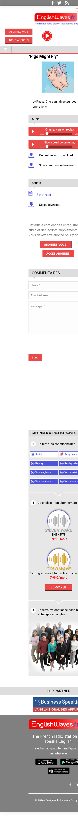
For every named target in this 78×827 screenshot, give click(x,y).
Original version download (36, 165)
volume (67, 141)
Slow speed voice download (37, 175)
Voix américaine (54, 487)
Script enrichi (52, 469)
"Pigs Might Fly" (23, 66)
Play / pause (13, 141)
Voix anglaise (23, 487)
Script (19, 469)
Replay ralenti (53, 478)
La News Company (51, 815)
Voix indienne (23, 496)
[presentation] (40, 356)
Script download (30, 214)
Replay (20, 478)
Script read (20, 204)
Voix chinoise (53, 496)
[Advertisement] (40, 415)
